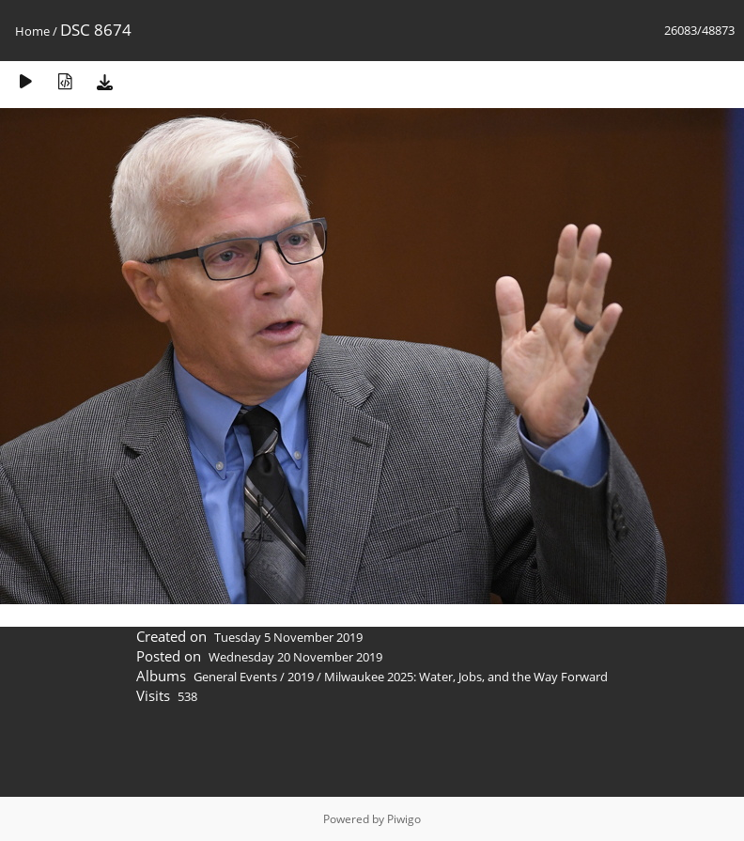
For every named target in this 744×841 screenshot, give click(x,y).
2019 (300, 676)
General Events (235, 676)
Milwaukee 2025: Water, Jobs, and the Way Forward (466, 676)
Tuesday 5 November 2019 (288, 637)
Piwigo (404, 819)
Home (32, 31)
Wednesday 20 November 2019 (295, 656)
